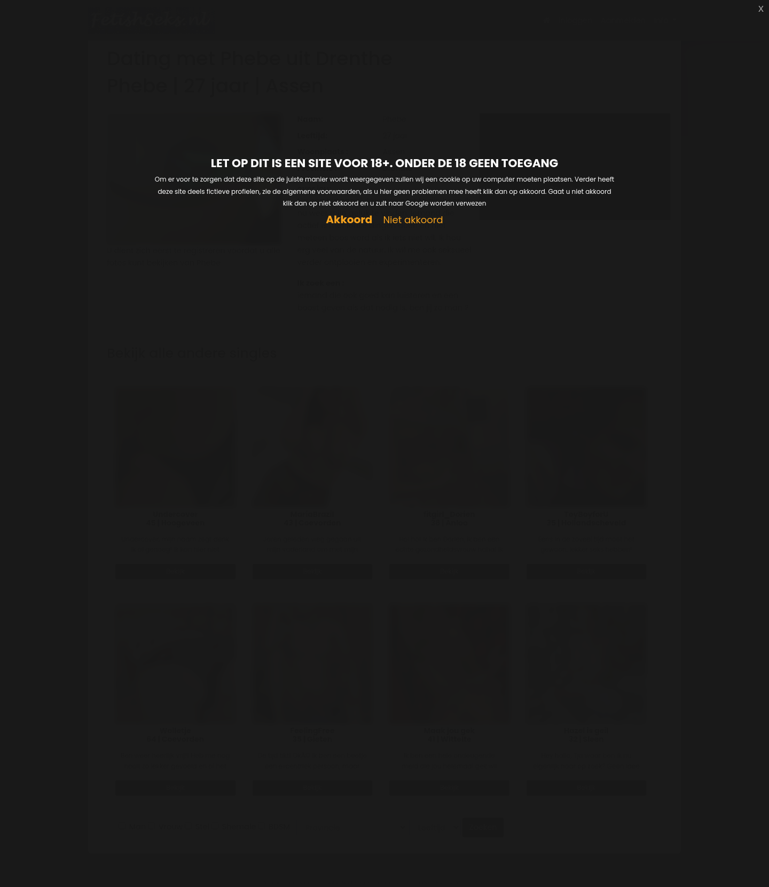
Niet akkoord (413, 220)
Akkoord (349, 220)
